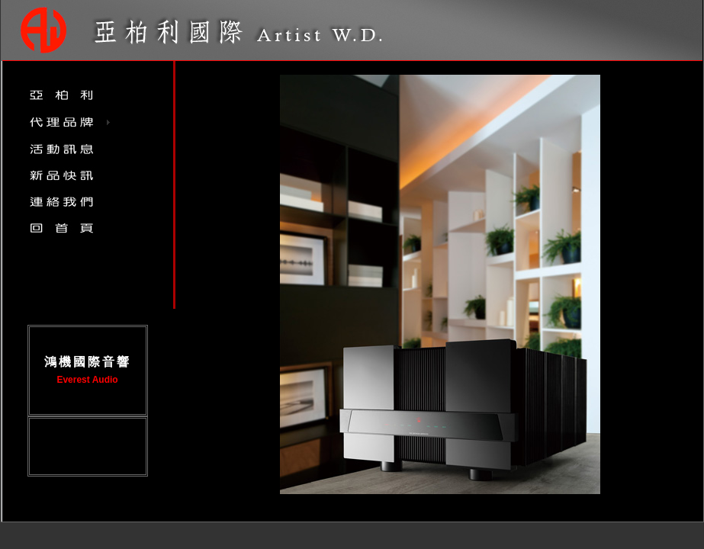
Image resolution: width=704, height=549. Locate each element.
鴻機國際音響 (87, 361)
